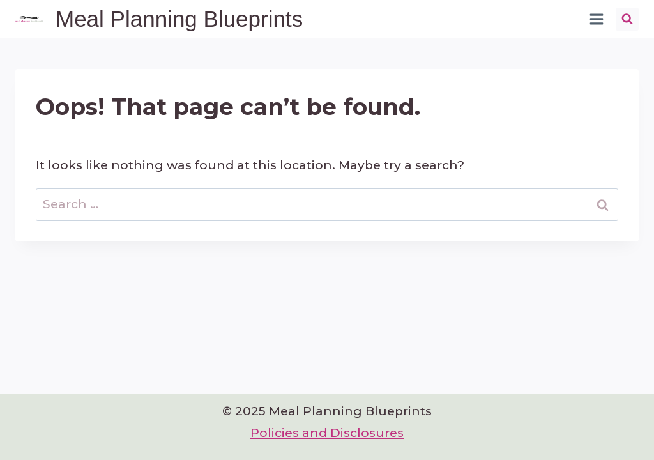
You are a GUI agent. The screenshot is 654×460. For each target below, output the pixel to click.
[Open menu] (596, 19)
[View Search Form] (627, 19)
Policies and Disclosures (327, 432)
